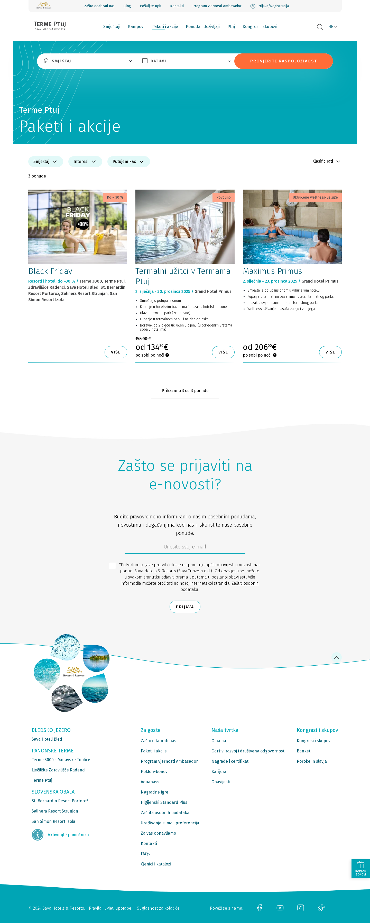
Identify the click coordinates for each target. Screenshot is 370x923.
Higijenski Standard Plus (164, 802)
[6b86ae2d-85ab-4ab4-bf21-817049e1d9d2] (185, 548)
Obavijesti (220, 781)
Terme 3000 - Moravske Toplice (61, 759)
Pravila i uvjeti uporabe (110, 908)
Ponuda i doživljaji (203, 26)
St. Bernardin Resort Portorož (60, 800)
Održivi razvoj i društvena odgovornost (247, 751)
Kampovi (136, 26)
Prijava (185, 606)
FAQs (145, 853)
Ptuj (231, 26)
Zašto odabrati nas (99, 6)
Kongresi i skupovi (260, 26)
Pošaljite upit (150, 6)
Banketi (304, 751)
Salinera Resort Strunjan (55, 811)
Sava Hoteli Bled (47, 739)
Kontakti (177, 6)
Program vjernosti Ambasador (217, 6)
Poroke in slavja (312, 761)
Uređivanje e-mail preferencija (170, 823)
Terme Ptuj (42, 780)
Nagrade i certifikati (230, 761)
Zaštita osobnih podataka (165, 812)
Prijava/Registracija (269, 6)
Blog (127, 6)
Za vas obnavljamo (158, 833)
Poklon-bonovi (155, 771)
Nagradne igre (154, 792)
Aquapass (150, 781)
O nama (218, 740)
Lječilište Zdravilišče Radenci (58, 770)
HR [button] (331, 26)
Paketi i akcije (165, 26)
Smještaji (111, 26)
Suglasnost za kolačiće (158, 908)
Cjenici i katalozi (156, 864)
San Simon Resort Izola (53, 821)
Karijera (218, 771)
